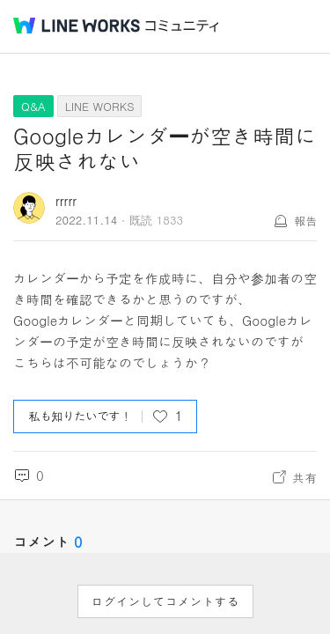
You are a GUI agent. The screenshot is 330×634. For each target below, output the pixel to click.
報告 (305, 220)
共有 (304, 477)
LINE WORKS (100, 106)
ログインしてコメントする (165, 601)
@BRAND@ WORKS (76, 25)
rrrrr (66, 200)
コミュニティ (182, 26)
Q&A (33, 106)
